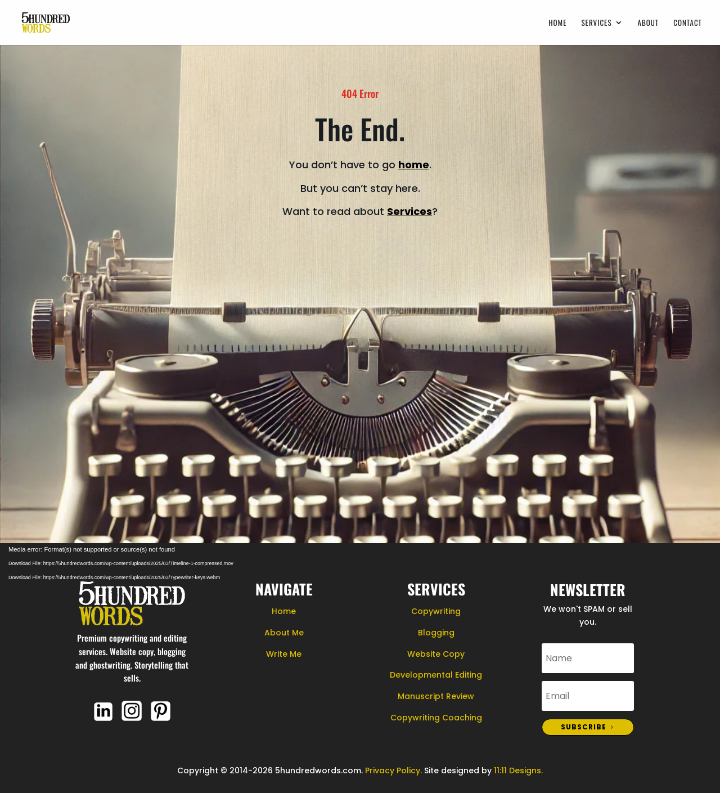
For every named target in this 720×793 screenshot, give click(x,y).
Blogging (436, 632)
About (648, 23)
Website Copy (436, 654)
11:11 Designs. (518, 770)
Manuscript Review (436, 696)
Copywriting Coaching (436, 717)
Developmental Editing (436, 674)
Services (596, 23)
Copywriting (436, 611)
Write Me (284, 654)
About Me (284, 632)
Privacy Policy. (393, 770)
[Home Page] (46, 21)
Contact (687, 23)
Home (557, 23)
